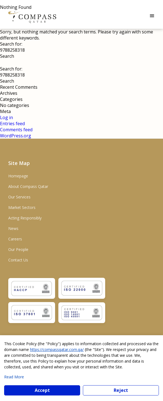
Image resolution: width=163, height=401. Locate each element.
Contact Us (18, 260)
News (13, 228)
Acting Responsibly (25, 218)
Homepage (18, 176)
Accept (42, 390)
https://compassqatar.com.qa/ (57, 349)
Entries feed (12, 123)
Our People (18, 249)
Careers (15, 239)
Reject (121, 390)
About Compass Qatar (28, 186)
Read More (14, 376)
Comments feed (16, 130)
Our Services (19, 197)
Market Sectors (22, 207)
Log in (6, 117)
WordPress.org (15, 136)
